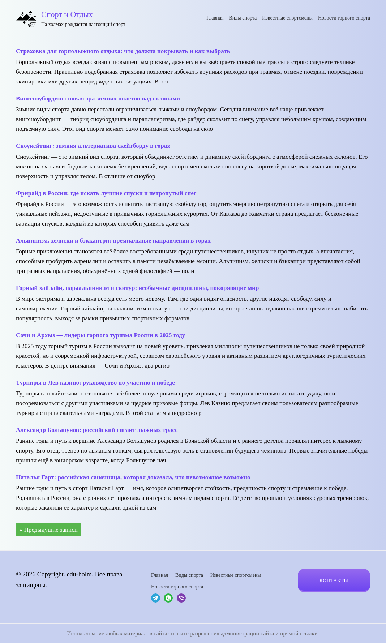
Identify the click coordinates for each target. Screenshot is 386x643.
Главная (214, 18)
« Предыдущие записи (49, 529)
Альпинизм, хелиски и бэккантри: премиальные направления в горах (113, 240)
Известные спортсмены (287, 18)
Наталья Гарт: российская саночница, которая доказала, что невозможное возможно (133, 477)
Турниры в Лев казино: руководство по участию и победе (95, 382)
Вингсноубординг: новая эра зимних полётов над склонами (98, 98)
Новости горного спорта (344, 18)
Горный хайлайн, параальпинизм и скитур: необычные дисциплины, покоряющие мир (137, 287)
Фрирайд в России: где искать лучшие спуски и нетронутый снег (106, 193)
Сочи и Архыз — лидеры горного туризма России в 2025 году (100, 335)
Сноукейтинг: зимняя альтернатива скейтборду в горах (93, 145)
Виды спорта (243, 18)
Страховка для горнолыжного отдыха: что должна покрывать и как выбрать (123, 51)
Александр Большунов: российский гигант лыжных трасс (96, 429)
